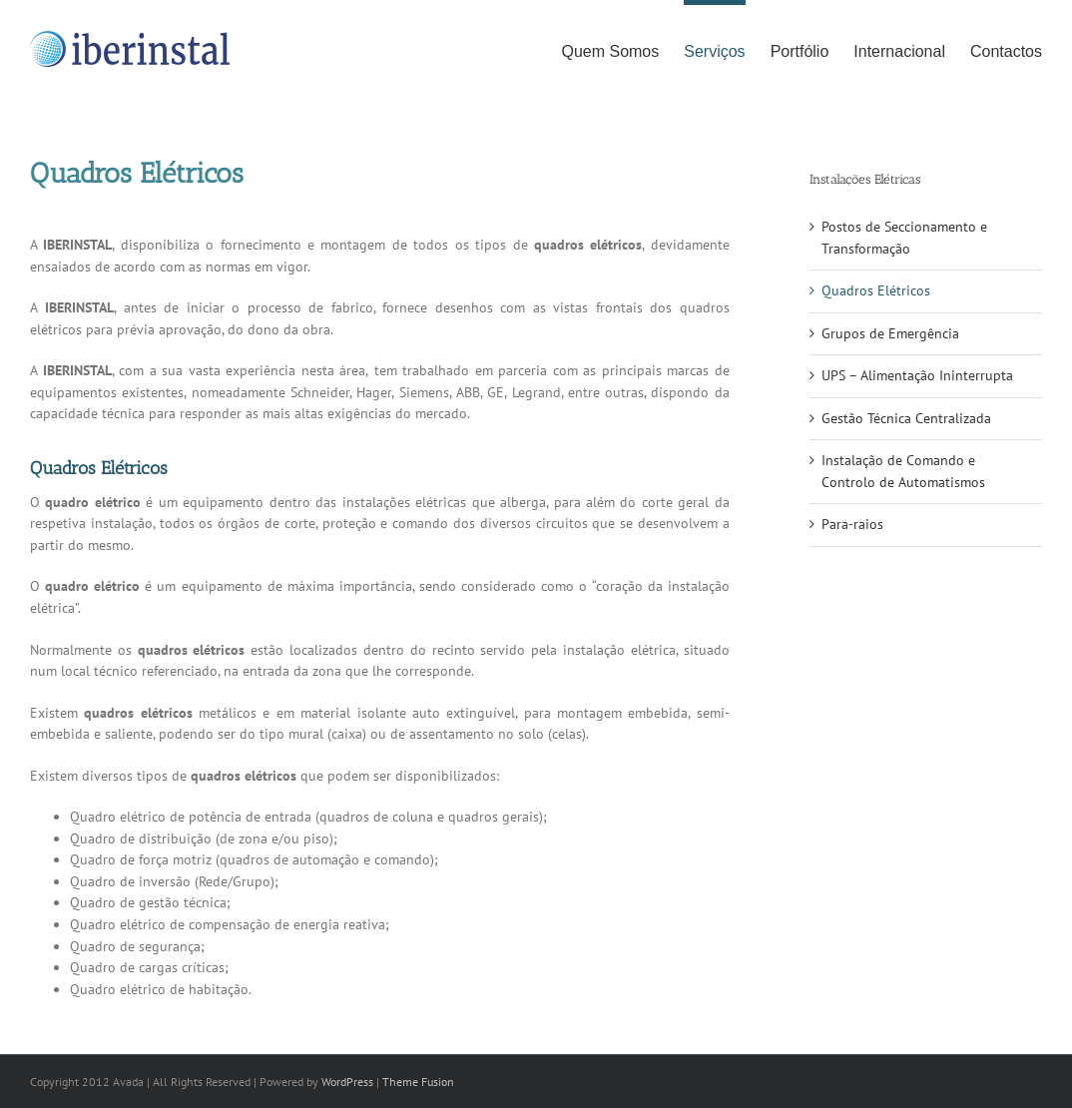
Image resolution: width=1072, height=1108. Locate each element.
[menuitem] (622, 49)
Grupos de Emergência (890, 333)
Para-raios (852, 524)
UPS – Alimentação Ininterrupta (917, 375)
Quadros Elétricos (875, 290)
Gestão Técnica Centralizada (906, 418)
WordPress (347, 1081)
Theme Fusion (418, 1081)
